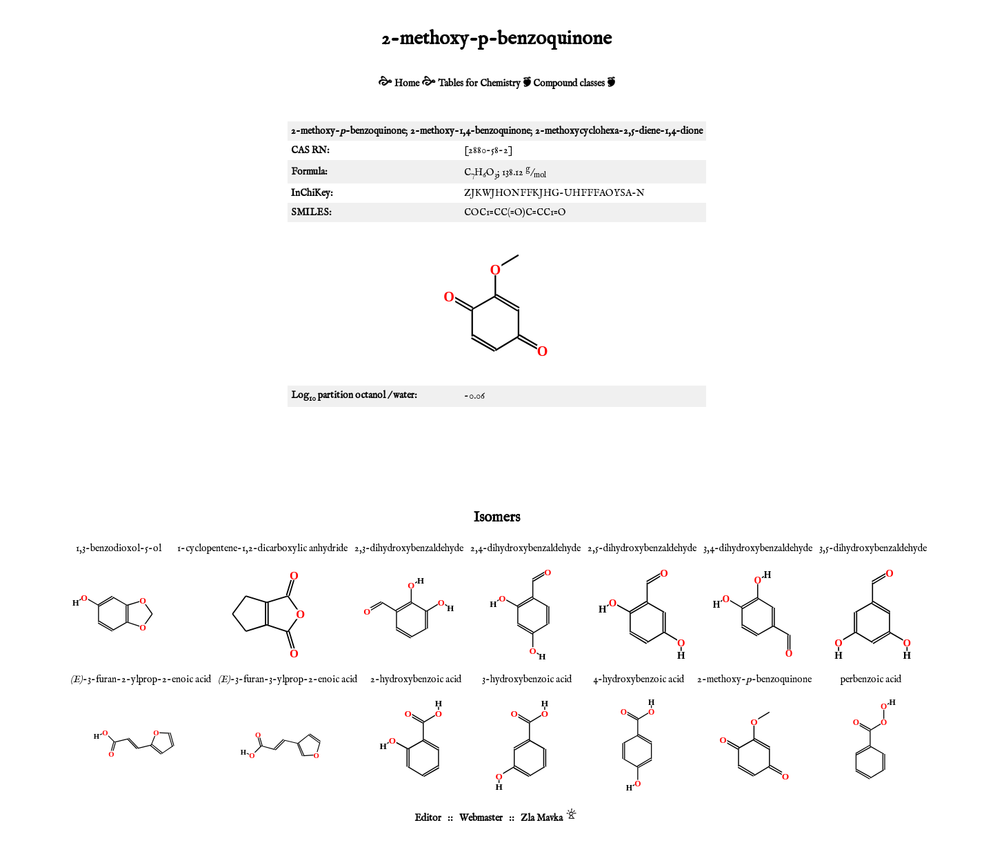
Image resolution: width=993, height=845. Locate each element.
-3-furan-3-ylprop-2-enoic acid (287, 679)
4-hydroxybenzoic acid (638, 679)
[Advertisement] (496, 455)
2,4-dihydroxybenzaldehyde (525, 548)
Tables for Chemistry (479, 83)
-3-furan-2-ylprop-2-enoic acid (140, 679)
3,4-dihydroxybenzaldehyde (757, 548)
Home (406, 83)
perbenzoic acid (871, 679)
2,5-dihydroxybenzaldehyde (642, 548)
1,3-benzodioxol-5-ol (118, 548)
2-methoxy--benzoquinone (754, 679)
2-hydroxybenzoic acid (415, 679)
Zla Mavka (542, 818)
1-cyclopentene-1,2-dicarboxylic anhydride (262, 548)
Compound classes (569, 83)
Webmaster (481, 818)
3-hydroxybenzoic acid (527, 679)
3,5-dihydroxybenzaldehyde (873, 548)
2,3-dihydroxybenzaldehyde (408, 548)
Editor (427, 818)
